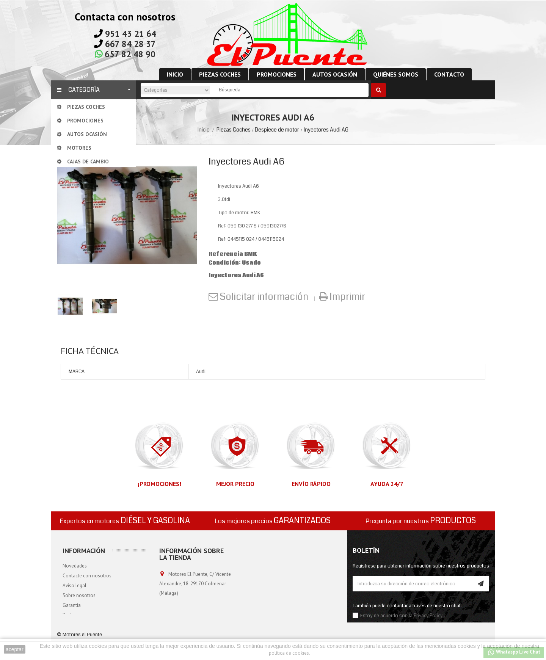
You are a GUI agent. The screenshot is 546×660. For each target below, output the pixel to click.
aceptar (15, 649)
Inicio (204, 129)
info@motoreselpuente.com (190, 621)
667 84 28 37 (130, 43)
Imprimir (346, 297)
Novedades (75, 566)
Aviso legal (74, 585)
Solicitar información (264, 297)
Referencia (226, 254)
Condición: (225, 263)
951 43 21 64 (130, 33)
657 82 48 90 (130, 54)
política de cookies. (289, 653)
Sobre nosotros (79, 595)
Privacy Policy (428, 615)
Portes (69, 615)
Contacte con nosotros (87, 575)
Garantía (72, 605)
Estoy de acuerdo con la (387, 615)
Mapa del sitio (78, 625)
